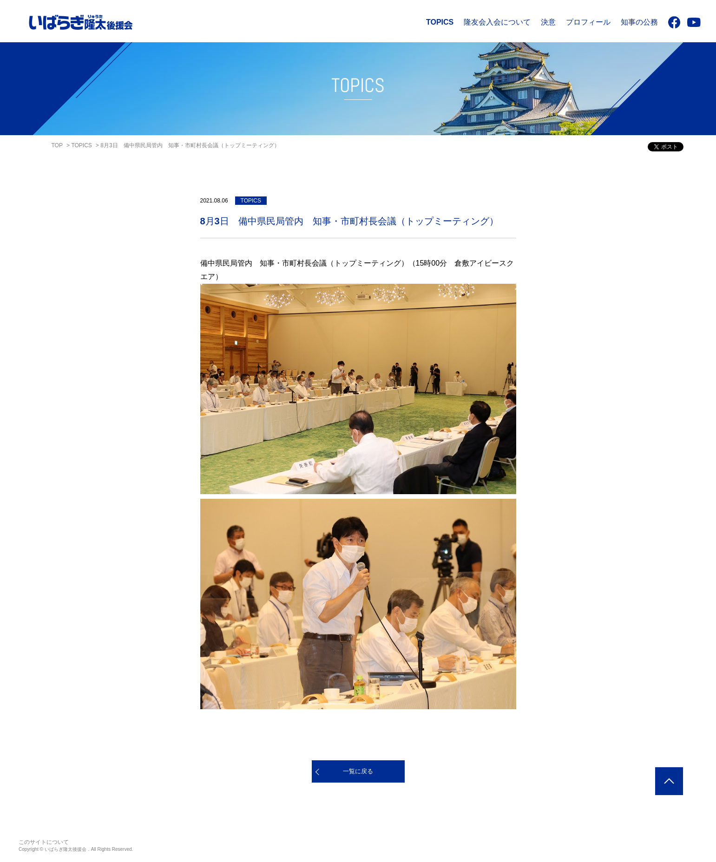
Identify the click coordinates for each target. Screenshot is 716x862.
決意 (548, 22)
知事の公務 (639, 22)
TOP (57, 145)
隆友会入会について (497, 22)
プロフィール (588, 22)
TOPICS (439, 22)
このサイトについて (44, 842)
